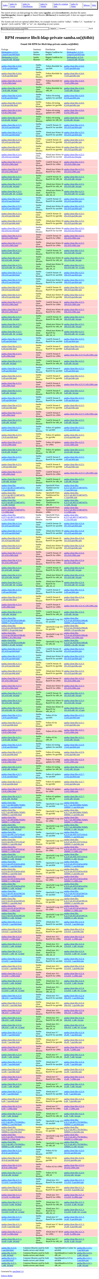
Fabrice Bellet (6, 1276)
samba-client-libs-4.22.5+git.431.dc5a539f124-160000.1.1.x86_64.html (13, 915)
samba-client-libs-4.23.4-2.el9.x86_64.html (11, 613)
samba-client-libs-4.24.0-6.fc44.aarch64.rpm (74, 97)
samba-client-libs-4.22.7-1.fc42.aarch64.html (11, 775)
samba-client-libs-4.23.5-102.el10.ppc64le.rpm (74, 215)
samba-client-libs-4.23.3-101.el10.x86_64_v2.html (11, 709)
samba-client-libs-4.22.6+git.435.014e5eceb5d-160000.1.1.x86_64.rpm (76, 886)
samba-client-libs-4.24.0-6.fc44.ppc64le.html (11, 104)
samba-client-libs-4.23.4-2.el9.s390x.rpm (81, 606)
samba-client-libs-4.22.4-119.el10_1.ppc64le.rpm (74, 930)
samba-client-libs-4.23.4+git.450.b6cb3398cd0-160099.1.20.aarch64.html (13, 620)
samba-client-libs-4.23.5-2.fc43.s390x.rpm (74, 443)
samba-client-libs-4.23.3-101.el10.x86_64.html (11, 694)
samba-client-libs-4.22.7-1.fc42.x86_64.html (11, 797)
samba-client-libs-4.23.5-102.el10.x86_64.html (11, 251)
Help (94, 5)
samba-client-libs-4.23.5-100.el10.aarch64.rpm (74, 274)
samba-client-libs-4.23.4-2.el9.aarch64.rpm (74, 591)
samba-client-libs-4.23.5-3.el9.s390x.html (11, 414)
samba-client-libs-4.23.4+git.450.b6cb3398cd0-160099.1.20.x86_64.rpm (76, 642)
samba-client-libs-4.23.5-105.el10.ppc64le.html (11, 141)
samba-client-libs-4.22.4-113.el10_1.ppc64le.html (11, 967)
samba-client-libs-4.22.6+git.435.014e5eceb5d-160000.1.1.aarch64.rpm (76, 864)
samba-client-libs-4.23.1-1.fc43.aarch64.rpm (74, 716)
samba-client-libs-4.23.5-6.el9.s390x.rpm (81, 355)
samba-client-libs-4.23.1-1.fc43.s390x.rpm (74, 731)
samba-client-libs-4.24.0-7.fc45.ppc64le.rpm (74, 74)
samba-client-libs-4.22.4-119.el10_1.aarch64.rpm (74, 923)
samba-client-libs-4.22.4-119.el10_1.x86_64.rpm (74, 945)
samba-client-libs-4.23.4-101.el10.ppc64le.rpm (74, 539)
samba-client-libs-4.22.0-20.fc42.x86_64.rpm (74, 1174)
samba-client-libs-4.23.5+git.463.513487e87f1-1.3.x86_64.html (13, 502)
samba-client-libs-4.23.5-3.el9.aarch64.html (11, 399)
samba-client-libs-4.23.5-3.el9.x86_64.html (11, 421)
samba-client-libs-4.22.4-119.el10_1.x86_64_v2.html (12, 952)
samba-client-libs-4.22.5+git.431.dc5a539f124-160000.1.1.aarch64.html (13, 893)
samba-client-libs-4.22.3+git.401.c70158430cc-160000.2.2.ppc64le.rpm (76, 1129)
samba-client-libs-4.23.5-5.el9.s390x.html (11, 384)
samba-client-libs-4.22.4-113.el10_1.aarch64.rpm (74, 960)
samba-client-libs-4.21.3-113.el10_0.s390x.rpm (74, 1196)
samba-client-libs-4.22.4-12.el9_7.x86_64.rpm (74, 1085)
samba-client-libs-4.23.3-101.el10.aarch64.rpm (74, 650)
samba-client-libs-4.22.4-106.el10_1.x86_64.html (11, 1019)
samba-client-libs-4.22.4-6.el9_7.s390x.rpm (74, 1107)
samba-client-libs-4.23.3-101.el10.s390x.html (11, 679)
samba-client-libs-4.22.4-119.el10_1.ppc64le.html (11, 930)
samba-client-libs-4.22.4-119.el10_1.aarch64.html (11, 923)
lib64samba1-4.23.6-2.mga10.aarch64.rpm (75, 53)
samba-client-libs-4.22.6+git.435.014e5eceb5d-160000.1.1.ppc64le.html (13, 871)
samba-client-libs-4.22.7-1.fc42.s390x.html (11, 790)
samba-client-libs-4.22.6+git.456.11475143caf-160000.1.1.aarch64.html (13, 834)
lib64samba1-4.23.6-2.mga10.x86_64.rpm (75, 58)
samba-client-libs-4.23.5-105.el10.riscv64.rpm (74, 156)
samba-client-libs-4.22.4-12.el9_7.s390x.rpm (74, 1078)
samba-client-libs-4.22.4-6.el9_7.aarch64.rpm (74, 1092)
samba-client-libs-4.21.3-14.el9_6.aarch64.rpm (74, 1218)
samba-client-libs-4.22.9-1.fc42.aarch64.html (11, 746)
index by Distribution (28, 5)
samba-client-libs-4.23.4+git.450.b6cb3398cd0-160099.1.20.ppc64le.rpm (76, 628)
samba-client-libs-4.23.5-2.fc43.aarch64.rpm (74, 429)
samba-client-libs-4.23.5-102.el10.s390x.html (11, 237)
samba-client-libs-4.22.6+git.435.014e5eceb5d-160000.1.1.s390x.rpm (76, 878)
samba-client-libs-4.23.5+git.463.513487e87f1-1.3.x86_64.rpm (76, 502)
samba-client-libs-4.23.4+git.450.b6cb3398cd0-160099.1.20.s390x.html (13, 635)
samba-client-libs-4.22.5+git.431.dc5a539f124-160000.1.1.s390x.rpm (76, 908)
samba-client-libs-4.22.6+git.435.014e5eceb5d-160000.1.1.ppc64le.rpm (76, 871)
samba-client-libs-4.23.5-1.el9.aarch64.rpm (74, 458)
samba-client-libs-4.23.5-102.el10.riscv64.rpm (74, 229)
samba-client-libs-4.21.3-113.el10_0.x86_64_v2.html (12, 1211)
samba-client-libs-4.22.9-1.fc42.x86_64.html (11, 768)
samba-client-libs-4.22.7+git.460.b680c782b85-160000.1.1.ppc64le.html (13, 812)
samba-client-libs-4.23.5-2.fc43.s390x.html (11, 443)
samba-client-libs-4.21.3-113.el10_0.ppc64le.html (11, 1188)
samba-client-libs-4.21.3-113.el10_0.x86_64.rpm (74, 1203)
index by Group (13, 5)
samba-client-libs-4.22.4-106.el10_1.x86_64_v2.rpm (75, 1026)
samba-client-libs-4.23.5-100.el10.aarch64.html (11, 274)
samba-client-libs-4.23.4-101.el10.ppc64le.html (11, 539)
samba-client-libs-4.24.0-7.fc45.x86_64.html (11, 89)
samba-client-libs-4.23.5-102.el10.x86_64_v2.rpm (74, 266)
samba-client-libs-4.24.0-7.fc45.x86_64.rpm (74, 89)
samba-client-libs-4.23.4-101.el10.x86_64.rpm (74, 569)
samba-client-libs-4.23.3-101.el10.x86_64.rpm (74, 694)
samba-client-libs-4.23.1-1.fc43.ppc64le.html (11, 724)
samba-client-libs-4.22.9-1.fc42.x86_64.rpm (74, 768)
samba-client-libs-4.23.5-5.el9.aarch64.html (11, 369)
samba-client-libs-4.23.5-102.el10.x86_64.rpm (74, 251)
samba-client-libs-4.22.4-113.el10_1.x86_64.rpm (74, 982)
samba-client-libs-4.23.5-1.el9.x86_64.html (11, 480)
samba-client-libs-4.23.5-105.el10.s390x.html (11, 163)
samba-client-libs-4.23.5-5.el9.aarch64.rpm (74, 369)
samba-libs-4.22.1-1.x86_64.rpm (84, 1264)
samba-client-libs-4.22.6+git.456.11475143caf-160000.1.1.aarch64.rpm (76, 834)
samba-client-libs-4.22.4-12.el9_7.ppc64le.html (11, 1070)
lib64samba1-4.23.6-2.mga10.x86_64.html (10, 58)
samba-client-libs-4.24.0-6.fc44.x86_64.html (11, 119)
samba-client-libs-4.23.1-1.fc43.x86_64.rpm (74, 738)
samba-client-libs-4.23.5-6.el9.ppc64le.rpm (74, 347)
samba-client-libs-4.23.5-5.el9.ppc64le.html (11, 377)
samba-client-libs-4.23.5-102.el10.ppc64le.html (11, 215)
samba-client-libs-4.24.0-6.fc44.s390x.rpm (74, 111)
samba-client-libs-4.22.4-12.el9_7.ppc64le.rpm (74, 1070)
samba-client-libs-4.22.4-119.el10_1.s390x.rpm (74, 938)
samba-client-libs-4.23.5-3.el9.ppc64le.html (11, 406)
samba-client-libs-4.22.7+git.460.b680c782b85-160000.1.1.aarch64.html (13, 805)
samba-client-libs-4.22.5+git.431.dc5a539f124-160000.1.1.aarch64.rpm (76, 893)
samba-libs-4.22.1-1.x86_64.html (9, 1264)
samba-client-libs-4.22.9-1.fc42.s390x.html (11, 760)
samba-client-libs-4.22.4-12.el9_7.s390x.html (11, 1078)
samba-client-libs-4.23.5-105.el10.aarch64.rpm (74, 126)
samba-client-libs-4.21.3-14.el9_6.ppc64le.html (11, 1225)
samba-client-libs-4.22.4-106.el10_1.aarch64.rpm (74, 997)
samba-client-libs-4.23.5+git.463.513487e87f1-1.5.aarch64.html (13, 487)
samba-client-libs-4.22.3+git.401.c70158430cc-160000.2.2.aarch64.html (13, 1122)
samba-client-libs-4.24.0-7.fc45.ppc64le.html (11, 74)
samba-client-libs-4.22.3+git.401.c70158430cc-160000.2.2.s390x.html (13, 1137)
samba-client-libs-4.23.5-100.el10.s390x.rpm (74, 303)
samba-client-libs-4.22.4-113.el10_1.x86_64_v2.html (12, 989)
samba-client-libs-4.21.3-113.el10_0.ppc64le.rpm (74, 1188)
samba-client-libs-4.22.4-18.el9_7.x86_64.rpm (74, 1056)
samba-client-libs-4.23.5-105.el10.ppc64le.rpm (74, 141)
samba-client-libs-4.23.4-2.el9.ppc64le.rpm (74, 598)
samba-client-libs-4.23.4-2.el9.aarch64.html (11, 591)
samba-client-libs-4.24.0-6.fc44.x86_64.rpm (74, 119)
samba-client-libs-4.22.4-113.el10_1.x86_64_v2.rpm (75, 989)
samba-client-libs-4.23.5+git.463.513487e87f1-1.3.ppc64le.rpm (76, 495)
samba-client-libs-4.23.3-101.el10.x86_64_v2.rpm (74, 709)
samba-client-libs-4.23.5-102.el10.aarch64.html (11, 200)
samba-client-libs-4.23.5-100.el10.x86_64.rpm (74, 318)
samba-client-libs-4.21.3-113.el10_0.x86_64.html (11, 1203)
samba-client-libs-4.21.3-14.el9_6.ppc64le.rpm (74, 1225)
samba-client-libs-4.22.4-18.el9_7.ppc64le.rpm (74, 1041)
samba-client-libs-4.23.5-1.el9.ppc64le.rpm (74, 465)
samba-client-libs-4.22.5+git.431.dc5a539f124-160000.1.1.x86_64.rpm (76, 915)
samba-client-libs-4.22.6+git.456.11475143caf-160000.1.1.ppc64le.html (13, 842)
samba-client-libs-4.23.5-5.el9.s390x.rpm (81, 384)
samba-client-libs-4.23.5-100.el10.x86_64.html (11, 318)
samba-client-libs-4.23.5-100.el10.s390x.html (11, 303)
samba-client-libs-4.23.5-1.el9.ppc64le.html (11, 465)
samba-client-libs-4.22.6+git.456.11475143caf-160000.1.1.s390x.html (13, 849)
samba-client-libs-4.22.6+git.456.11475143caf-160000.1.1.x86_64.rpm (76, 856)
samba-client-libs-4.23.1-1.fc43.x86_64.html (11, 738)
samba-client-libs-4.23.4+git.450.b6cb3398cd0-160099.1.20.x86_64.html (13, 642)
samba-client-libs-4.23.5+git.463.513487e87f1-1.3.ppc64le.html (13, 495)
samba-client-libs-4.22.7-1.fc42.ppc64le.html (11, 783)
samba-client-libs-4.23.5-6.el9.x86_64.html (11, 362)
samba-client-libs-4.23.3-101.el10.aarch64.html (11, 650)
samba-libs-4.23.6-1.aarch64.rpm (84, 1249)
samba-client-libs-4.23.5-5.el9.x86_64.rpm (74, 392)
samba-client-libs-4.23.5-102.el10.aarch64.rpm (74, 200)
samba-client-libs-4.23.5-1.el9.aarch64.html (11, 458)
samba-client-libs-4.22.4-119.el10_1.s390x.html (11, 938)
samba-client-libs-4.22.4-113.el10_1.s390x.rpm (74, 974)
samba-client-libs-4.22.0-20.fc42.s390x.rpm (74, 1166)
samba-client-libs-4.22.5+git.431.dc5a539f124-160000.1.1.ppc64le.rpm (76, 901)
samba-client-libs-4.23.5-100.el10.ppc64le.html (11, 288)
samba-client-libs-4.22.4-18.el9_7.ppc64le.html (11, 1041)
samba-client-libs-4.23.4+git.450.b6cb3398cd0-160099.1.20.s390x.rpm (76, 635)
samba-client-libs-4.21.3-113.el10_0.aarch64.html (11, 1181)
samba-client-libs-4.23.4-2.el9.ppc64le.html (11, 598)
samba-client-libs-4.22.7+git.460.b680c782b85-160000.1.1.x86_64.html (13, 827)
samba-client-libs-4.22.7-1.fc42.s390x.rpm (74, 790)
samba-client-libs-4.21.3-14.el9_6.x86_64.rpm (74, 1240)
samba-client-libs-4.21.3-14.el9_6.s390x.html (11, 1233)
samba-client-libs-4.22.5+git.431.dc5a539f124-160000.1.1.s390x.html (13, 908)
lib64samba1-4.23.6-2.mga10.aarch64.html (10, 53)
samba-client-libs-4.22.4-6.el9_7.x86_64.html (11, 1115)
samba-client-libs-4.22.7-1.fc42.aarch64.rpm (74, 775)
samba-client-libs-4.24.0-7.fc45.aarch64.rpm (74, 67)
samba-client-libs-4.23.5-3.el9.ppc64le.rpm (74, 406)
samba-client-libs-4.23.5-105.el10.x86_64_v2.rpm (74, 192)
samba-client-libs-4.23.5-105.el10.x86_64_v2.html (11, 192)
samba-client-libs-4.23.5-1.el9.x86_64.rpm (74, 480)
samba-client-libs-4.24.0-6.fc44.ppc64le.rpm (74, 104)
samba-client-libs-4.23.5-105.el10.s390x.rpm (74, 163)
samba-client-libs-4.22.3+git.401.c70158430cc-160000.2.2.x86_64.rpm (76, 1144)
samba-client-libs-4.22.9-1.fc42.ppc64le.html (11, 753)
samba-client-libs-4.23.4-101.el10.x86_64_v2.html (11, 583)
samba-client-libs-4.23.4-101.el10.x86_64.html (11, 569)
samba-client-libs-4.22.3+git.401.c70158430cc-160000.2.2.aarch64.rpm (76, 1122)
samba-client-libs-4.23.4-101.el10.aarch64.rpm (74, 524)
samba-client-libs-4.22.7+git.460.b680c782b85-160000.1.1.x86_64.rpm (76, 827)
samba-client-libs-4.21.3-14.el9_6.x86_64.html (11, 1240)
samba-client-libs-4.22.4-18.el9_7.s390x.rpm (74, 1048)
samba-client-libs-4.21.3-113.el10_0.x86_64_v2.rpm (75, 1211)
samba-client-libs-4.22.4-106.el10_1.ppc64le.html (11, 1004)
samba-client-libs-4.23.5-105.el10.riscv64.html (11, 156)
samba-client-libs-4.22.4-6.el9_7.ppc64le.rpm (74, 1100)
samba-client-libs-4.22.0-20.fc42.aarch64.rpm (74, 1152)
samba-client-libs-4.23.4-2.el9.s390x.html (11, 606)
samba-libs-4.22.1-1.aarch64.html (9, 1259)
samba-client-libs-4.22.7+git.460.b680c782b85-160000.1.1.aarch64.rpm (76, 805)
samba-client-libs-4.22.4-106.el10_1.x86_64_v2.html (12, 1026)
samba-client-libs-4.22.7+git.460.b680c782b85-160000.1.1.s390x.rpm (76, 819)
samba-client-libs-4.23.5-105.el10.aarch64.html (11, 126)
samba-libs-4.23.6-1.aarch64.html (9, 1249)
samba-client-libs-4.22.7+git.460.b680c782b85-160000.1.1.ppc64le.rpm (76, 812)
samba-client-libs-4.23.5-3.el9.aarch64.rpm (74, 399)
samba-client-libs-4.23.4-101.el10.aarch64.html (11, 524)
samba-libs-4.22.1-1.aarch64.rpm (84, 1259)
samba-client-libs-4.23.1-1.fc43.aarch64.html (11, 716)
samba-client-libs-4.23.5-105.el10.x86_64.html (11, 178)
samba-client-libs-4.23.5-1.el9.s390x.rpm (81, 473)
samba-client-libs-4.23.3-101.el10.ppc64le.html (11, 665)
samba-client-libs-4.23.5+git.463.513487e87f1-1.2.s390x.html (13, 510)
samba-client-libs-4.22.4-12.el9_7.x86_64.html (11, 1085)
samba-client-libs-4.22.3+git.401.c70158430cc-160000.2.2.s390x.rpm (76, 1137)
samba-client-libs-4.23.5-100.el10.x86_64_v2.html (11, 333)
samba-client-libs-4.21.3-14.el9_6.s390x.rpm (74, 1233)
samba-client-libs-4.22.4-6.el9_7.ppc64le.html (11, 1100)
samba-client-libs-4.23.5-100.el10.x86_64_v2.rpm (74, 333)
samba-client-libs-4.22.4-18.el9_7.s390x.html (11, 1048)
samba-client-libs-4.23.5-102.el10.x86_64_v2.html (11, 266)
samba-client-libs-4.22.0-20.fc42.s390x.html (11, 1166)
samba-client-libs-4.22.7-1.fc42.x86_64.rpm (74, 797)
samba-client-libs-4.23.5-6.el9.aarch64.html (11, 340)
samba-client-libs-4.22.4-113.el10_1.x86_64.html (11, 982)
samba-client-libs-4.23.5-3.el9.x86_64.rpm (74, 421)
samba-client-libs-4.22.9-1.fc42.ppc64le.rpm (74, 753)
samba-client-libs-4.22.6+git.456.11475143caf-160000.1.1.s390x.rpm (76, 849)
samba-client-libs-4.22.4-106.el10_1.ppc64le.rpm (74, 1004)
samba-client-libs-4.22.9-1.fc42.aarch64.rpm (74, 746)
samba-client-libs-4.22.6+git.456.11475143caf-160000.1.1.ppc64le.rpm (76, 842)
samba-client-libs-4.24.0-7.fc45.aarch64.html (11, 67)
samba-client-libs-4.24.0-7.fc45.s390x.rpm (74, 82)
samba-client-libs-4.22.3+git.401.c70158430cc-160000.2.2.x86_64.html (13, 1144)
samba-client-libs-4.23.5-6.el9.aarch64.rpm (74, 340)
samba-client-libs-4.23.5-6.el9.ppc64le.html (11, 347)
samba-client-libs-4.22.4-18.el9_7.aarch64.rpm (74, 1033)
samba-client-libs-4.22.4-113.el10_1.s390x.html (11, 974)
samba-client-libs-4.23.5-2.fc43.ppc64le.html (11, 436)
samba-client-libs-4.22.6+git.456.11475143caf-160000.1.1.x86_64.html (13, 856)
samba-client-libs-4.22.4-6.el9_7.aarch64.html (11, 1092)
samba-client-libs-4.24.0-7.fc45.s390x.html (11, 82)
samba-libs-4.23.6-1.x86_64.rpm (84, 1254)
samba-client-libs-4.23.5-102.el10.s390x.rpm (74, 237)
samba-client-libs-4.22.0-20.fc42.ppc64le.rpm (74, 1159)
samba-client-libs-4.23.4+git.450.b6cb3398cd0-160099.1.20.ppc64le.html (13, 628)
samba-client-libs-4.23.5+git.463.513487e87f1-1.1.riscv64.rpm (76, 517)
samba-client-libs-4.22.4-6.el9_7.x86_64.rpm (74, 1115)
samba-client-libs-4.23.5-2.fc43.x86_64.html (11, 451)
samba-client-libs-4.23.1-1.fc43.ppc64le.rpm (74, 724)
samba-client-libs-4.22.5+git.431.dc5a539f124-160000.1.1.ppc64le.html (13, 901)
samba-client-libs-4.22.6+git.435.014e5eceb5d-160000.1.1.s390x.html (13, 878)
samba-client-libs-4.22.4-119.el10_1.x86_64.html (11, 945)
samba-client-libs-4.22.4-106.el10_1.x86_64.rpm (74, 1019)
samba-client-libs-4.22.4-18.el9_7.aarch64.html (11, 1033)
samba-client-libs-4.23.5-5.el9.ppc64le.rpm (74, 377)
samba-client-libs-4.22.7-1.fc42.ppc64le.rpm (74, 783)
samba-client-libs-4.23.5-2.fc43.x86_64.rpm (74, 451)
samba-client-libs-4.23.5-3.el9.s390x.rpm (81, 414)
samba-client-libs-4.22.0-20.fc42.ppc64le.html (11, 1159)
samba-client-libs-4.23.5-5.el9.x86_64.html (11, 392)
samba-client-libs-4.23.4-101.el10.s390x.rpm (74, 554)
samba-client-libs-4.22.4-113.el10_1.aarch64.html (11, 960)
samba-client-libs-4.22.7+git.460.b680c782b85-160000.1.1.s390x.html (13, 819)
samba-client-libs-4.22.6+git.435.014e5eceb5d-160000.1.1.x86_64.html (13, 886)
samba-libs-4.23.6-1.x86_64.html (9, 1254)
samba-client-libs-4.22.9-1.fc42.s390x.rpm (74, 760)
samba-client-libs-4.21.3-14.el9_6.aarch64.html (11, 1218)
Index (5, 5)
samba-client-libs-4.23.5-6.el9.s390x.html (11, 355)
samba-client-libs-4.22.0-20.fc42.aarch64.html (11, 1152)
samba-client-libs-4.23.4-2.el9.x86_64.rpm (74, 613)
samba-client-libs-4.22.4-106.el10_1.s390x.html (11, 1011)
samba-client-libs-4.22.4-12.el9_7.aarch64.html (11, 1063)
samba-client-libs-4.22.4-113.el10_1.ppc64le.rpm (74, 967)
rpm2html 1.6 (18, 1271)
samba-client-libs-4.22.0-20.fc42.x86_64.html (11, 1174)
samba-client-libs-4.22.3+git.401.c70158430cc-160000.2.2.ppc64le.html (13, 1129)
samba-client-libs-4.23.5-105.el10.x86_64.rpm (74, 178)
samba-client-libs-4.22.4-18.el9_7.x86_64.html (11, 1056)
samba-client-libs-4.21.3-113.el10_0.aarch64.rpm (74, 1181)
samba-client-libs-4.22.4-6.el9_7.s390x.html (11, 1107)
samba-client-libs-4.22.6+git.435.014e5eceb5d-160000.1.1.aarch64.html (13, 864)
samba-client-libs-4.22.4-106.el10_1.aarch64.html (11, 997)
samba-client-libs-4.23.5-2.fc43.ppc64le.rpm (74, 436)
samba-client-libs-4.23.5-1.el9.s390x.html (11, 473)
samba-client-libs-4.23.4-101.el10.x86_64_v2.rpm (74, 583)
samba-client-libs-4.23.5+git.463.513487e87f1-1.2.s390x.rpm (76, 510)
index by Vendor (43, 5)
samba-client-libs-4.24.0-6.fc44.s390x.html (11, 111)
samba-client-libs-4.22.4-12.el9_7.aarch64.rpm (74, 1063)
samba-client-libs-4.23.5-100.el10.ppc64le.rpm (74, 288)
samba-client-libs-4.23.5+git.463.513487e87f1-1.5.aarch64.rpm (76, 487)
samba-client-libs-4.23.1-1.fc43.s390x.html (11, 731)
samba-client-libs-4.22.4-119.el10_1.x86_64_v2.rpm (75, 952)
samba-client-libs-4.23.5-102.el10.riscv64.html (11, 229)
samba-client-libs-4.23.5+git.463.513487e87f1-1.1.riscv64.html (13, 517)
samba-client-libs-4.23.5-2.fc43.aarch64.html (11, 429)
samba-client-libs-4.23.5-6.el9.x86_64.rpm (74, 362)
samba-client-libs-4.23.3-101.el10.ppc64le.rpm (74, 665)
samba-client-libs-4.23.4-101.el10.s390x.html (11, 554)
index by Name (74, 5)
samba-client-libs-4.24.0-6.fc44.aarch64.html (11, 97)
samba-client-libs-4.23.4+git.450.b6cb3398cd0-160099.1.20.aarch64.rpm (76, 620)
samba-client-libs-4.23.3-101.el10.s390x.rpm (74, 679)
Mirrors (87, 5)
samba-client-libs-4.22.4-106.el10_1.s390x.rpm (74, 1011)
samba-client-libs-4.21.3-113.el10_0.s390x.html (11, 1196)
